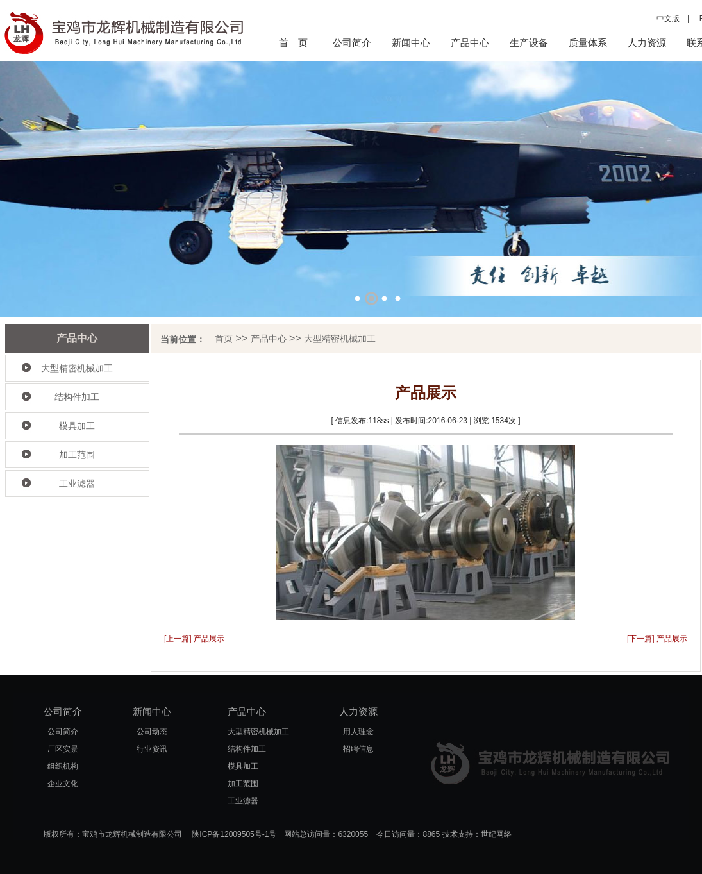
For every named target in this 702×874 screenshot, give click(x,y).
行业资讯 (152, 748)
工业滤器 (77, 483)
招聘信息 (358, 748)
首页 (224, 338)
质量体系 (588, 42)
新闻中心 (411, 42)
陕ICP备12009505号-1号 (234, 834)
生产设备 (529, 42)
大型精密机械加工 (77, 368)
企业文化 (62, 783)
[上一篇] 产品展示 (194, 638)
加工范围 (77, 455)
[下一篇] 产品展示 (657, 638)
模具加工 (77, 426)
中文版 (668, 18)
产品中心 (470, 42)
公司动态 (152, 731)
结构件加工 (76, 397)
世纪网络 (496, 834)
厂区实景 (62, 748)
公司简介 (352, 42)
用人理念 (358, 731)
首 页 (293, 42)
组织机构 (62, 766)
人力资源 (647, 42)
